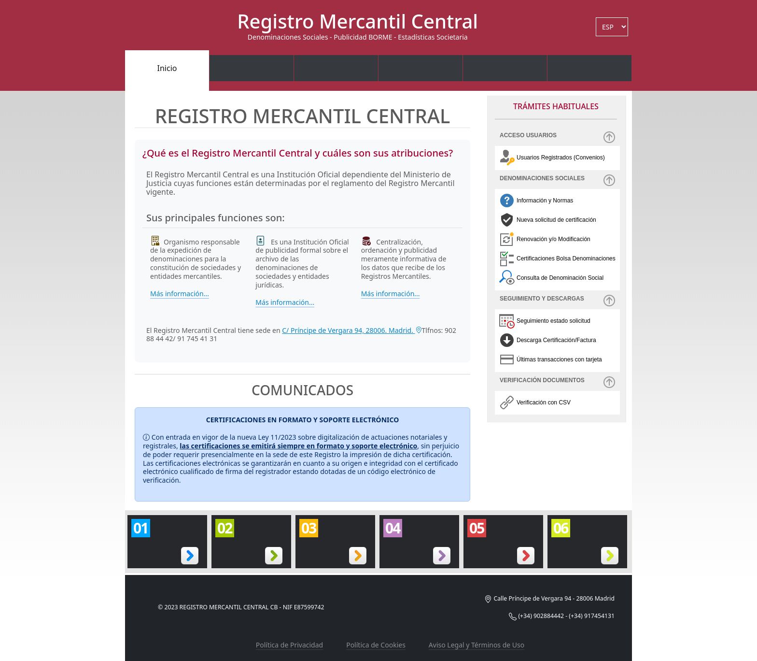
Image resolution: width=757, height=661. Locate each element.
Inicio (167, 68)
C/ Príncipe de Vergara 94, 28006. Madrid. (351, 330)
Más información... (179, 293)
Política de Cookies (376, 644)
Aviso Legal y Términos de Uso (476, 644)
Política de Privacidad (289, 644)
